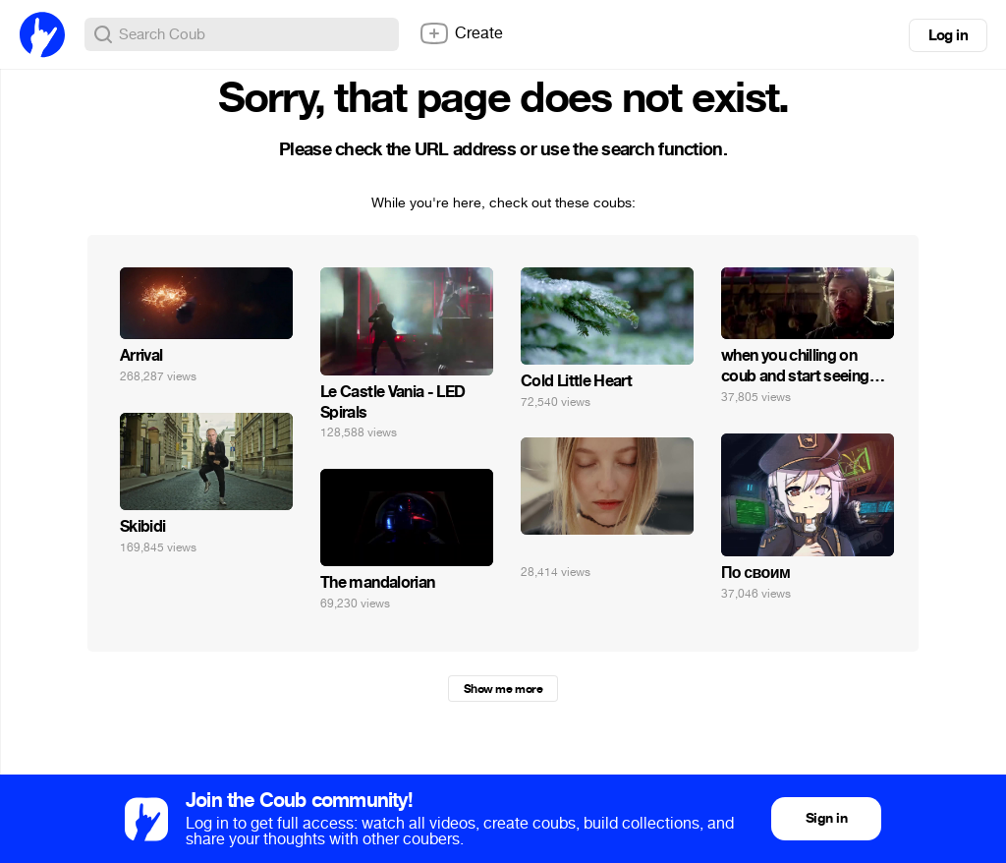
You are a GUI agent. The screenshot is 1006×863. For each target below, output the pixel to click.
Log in (948, 35)
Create (461, 33)
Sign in (826, 818)
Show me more (503, 689)
